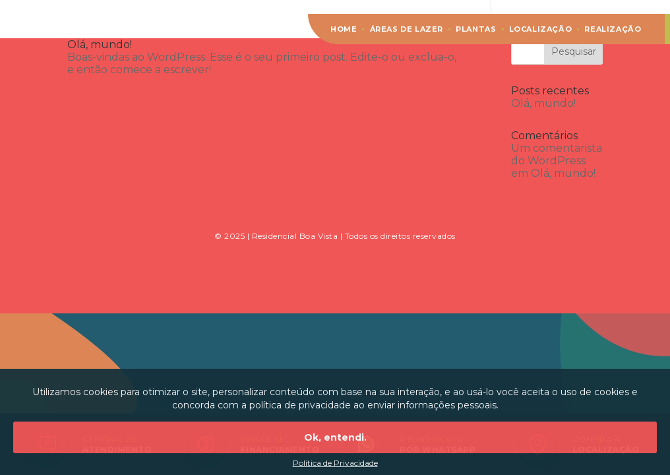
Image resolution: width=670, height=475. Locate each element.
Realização (612, 29)
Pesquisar (573, 51)
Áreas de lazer (406, 29)
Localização (540, 29)
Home (343, 29)
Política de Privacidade (335, 463)
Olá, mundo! (99, 44)
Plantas (476, 29)
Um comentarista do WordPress (556, 154)
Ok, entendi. (335, 437)
